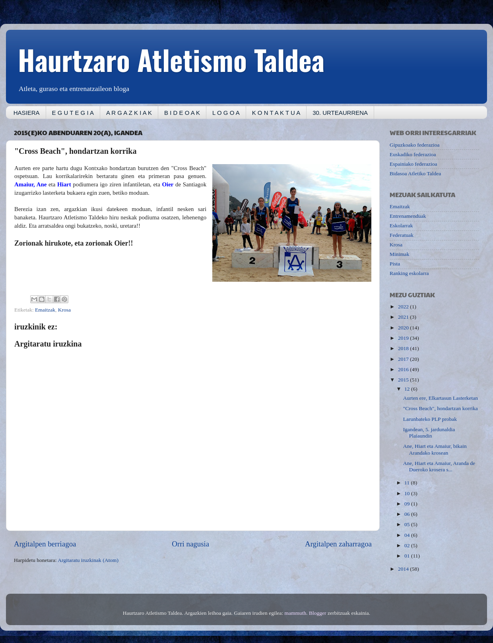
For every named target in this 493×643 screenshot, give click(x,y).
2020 (404, 328)
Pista (395, 264)
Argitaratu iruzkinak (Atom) (88, 560)
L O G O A (226, 112)
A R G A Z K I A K (129, 112)
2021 (404, 317)
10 (407, 493)
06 (407, 514)
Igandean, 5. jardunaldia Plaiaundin (429, 432)
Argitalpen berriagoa (45, 544)
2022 (404, 307)
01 (407, 556)
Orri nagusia (190, 544)
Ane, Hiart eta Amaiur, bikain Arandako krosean (435, 449)
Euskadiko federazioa (413, 154)
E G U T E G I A (73, 112)
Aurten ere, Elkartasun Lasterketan (440, 398)
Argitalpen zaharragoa (338, 544)
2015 (404, 380)
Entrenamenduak (408, 216)
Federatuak (401, 235)
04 (407, 535)
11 (407, 483)
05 (407, 524)
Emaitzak (45, 310)
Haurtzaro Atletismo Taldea (171, 59)
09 (407, 504)
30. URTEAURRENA (340, 112)
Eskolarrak (401, 226)
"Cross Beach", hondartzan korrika (440, 408)
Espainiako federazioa (413, 164)
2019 (404, 338)
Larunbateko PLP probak (430, 419)
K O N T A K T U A (276, 112)
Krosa (64, 310)
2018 (404, 348)
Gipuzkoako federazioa (415, 145)
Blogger (317, 613)
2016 (404, 369)
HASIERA (27, 112)
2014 (404, 569)
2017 (404, 359)
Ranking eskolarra (409, 273)
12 (407, 389)
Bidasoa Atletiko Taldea (415, 173)
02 (407, 545)
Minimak (400, 254)
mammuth (296, 613)
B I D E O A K (182, 112)
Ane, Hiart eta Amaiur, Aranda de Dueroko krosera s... (439, 466)
